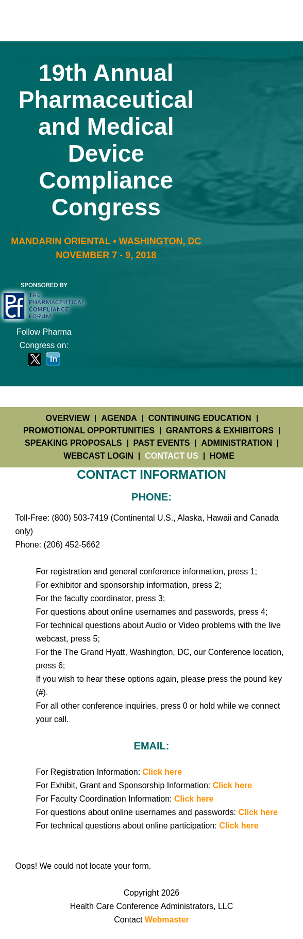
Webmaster (167, 919)
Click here (162, 772)
